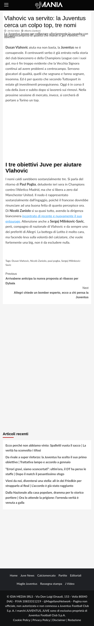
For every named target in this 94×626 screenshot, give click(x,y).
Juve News (27, 575)
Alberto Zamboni (32, 30)
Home (14, 575)
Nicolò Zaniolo (38, 260)
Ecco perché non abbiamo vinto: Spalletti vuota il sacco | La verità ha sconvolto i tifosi (45, 447)
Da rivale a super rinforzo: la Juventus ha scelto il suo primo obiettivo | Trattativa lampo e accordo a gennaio (46, 459)
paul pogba (54, 260)
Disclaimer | (60, 620)
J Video (69, 583)
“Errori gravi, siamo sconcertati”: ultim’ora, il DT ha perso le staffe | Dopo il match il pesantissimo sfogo (45, 471)
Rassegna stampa (51, 583)
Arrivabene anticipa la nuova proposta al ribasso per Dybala (47, 278)
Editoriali (75, 575)
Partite (62, 575)
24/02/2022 (13, 30)
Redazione (74, 620)
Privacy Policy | (42, 620)
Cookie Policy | (22, 620)
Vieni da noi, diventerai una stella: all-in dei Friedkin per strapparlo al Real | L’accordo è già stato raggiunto (43, 483)
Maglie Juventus (27, 583)
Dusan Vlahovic (20, 260)
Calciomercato (46, 575)
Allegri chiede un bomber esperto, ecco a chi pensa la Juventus (47, 292)
